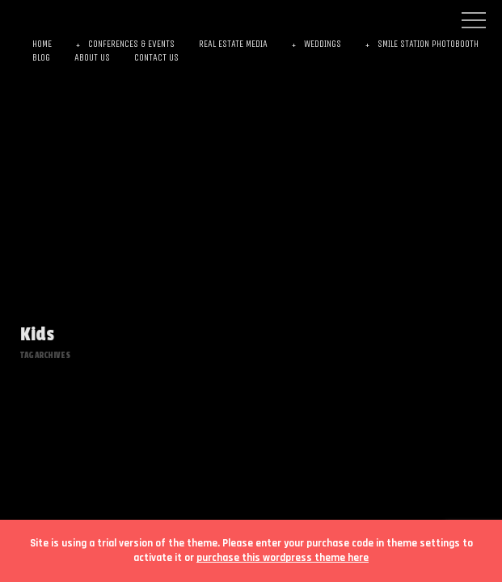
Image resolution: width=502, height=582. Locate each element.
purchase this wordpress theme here (282, 557)
